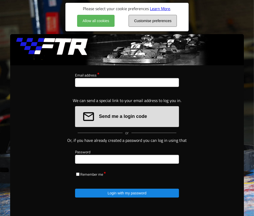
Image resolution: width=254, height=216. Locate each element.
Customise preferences (152, 21)
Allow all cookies (96, 21)
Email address (86, 75)
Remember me (91, 174)
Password (82, 152)
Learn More (160, 8)
